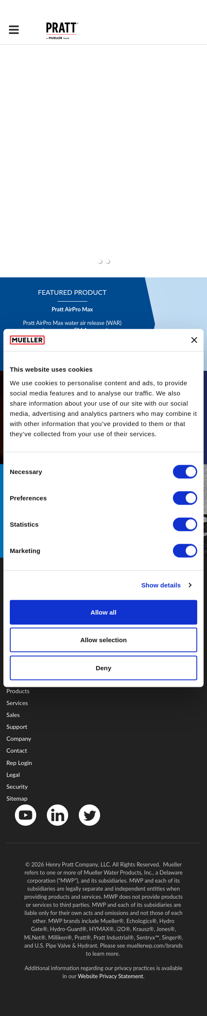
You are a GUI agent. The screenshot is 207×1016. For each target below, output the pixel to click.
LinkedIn (53, 827)
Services (17, 702)
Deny (104, 667)
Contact (16, 750)
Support (16, 726)
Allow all (104, 611)
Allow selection (103, 639)
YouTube (21, 827)
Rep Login (19, 762)
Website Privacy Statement (111, 976)
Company (18, 738)
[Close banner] (194, 340)
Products (17, 690)
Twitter (84, 827)
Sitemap (17, 798)
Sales (13, 714)
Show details (161, 585)
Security (17, 786)
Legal (13, 774)
